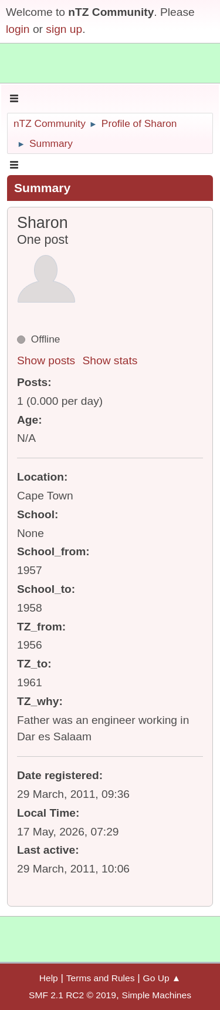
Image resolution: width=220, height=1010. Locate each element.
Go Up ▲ (162, 978)
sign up (64, 29)
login (18, 29)
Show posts (46, 360)
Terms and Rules (100, 978)
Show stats (110, 360)
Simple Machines (156, 995)
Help (48, 978)
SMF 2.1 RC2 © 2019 (72, 995)
